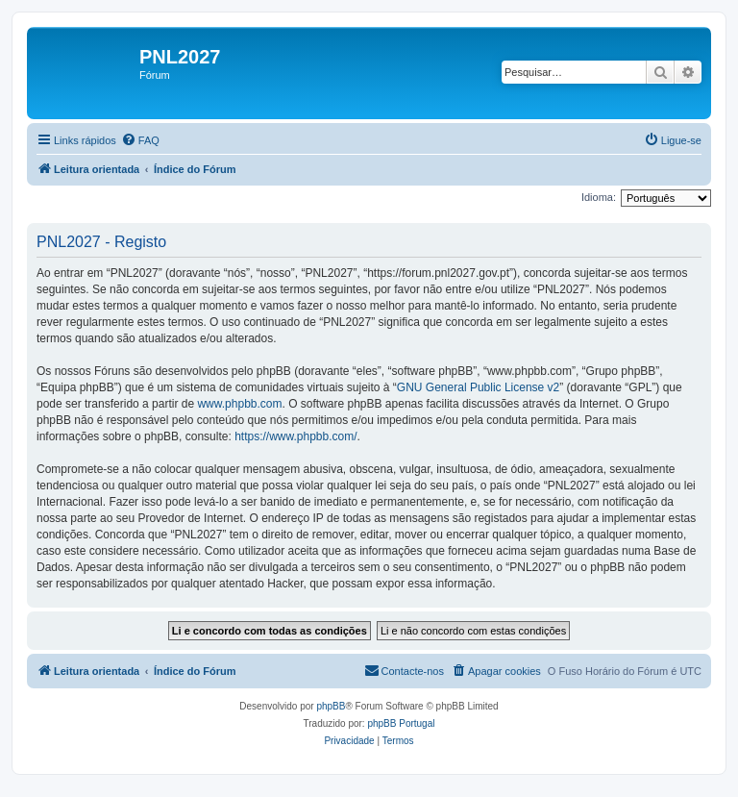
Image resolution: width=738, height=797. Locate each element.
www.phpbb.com (239, 404)
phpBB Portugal (400, 723)
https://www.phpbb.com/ (295, 436)
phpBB (330, 706)
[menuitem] (140, 140)
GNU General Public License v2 (478, 387)
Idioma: (598, 197)
